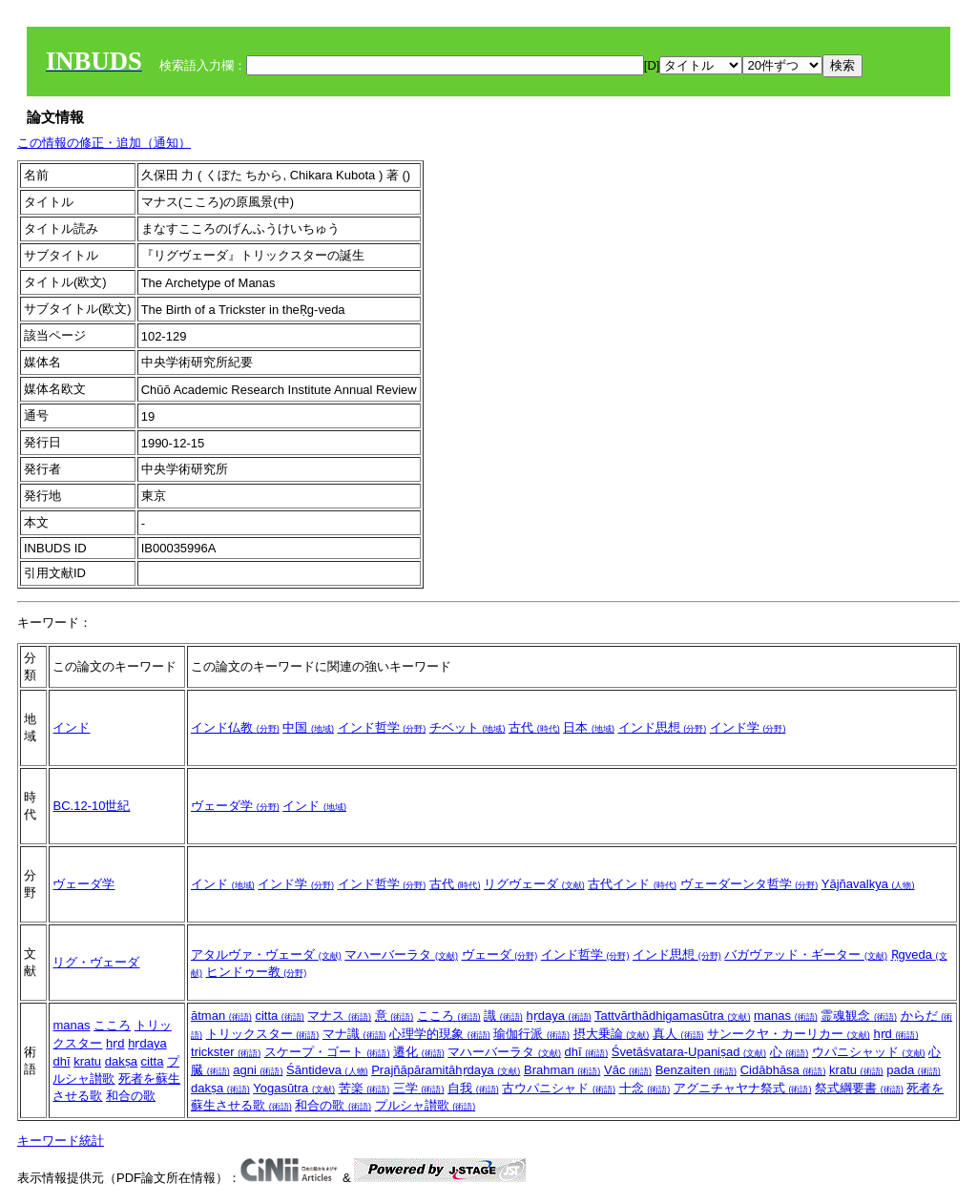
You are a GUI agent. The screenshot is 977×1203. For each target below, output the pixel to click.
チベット (467, 727)
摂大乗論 (611, 1034)
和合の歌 (131, 1096)
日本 (588, 727)
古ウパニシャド (558, 1088)
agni (257, 1070)
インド (71, 727)
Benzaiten (696, 1070)
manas (71, 1025)
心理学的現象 (439, 1034)
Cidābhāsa (783, 1070)
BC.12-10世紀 (91, 806)
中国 (308, 727)
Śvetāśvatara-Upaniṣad (689, 1052)
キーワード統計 (60, 1140)
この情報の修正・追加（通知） (104, 142)
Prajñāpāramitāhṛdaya (445, 1070)
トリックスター (263, 1034)
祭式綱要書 (859, 1088)
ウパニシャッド (868, 1052)
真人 (678, 1034)
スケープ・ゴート (327, 1052)
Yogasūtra (294, 1088)
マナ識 (354, 1034)
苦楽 (364, 1088)
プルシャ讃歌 (425, 1105)
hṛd (115, 1043)
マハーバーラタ (401, 954)
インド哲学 (382, 727)
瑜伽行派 (531, 1034)
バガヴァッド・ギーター (805, 954)
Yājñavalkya (868, 884)
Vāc (628, 1070)
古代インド (632, 884)
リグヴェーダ (534, 884)
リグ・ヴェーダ (95, 962)
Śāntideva (326, 1070)
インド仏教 (235, 727)
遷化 (419, 1052)
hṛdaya (147, 1043)
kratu (87, 1061)
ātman (221, 1015)
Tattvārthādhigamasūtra (672, 1015)
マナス (339, 1015)
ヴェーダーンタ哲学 (749, 884)
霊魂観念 (859, 1015)
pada (913, 1070)
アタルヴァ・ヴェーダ (266, 954)
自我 (473, 1088)
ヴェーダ (500, 954)
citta (152, 1061)
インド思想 (662, 727)
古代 (534, 727)
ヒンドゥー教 (256, 971)
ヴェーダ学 (235, 806)
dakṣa (121, 1061)
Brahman (562, 1070)
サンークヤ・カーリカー (788, 1034)
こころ (112, 1025)
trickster (225, 1052)
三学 (419, 1088)
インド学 (748, 727)
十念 (645, 1088)
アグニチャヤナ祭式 (743, 1088)
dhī (61, 1061)
